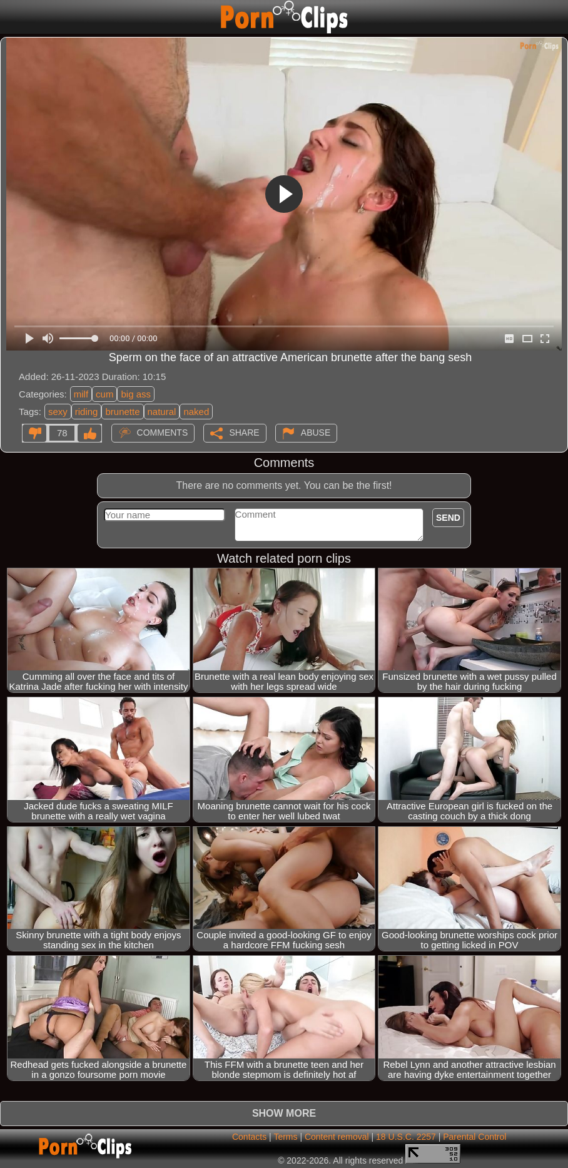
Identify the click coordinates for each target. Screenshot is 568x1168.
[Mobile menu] (11, 17)
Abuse (315, 433)
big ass (136, 394)
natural (162, 411)
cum (104, 394)
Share (244, 433)
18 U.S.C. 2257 (406, 1137)
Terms (285, 1137)
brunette (122, 411)
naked (196, 411)
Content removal (337, 1137)
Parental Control (474, 1137)
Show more (284, 1113)
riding (86, 411)
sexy (58, 411)
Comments (162, 433)
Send (448, 518)
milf (81, 394)
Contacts (249, 1137)
